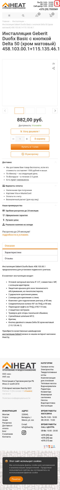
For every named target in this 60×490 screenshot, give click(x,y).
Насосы (44, 400)
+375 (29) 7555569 (48, 9)
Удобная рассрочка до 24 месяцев (22, 210)
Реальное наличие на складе (19, 224)
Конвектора (46, 392)
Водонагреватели (48, 386)
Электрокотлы (47, 369)
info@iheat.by (27, 427)
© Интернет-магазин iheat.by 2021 (17, 388)
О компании (7, 434)
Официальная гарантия (17, 215)
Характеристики (13, 252)
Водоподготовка (48, 403)
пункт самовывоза (20, 180)
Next (55, 110)
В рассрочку (30, 154)
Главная (5, 21)
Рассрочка (7, 423)
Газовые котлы (47, 367)
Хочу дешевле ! (30, 131)
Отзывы (9, 258)
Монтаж (5, 414)
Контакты (6, 437)
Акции (5, 420)
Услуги (5, 417)
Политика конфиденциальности (16, 398)
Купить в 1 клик (30, 147)
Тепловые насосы (48, 383)
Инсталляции (18, 21)
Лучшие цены (12, 220)
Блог (4, 431)
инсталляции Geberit (12, 334)
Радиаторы (46, 389)
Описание (10, 246)
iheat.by (5, 337)
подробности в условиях (15, 234)
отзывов (28, 391)
